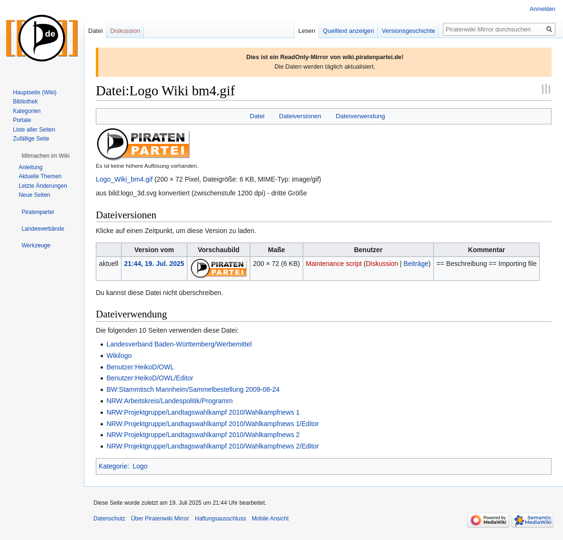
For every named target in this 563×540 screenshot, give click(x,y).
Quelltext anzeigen (348, 30)
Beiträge (416, 263)
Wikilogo (119, 355)
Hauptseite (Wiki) (34, 92)
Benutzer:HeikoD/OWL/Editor (149, 378)
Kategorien (27, 111)
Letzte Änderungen (43, 186)
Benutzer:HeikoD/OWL (140, 367)
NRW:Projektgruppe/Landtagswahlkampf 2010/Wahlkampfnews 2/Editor (212, 446)
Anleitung (30, 167)
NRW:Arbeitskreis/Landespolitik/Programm (169, 401)
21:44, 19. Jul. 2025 (154, 263)
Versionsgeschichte (408, 30)
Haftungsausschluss (220, 518)
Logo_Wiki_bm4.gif (124, 179)
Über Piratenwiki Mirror (160, 518)
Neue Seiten (34, 195)
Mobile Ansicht (270, 518)
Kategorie (113, 466)
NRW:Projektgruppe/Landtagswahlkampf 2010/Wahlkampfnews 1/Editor (212, 424)
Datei (257, 116)
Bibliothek (25, 101)
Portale (22, 120)
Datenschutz (109, 518)
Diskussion (382, 263)
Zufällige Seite (31, 138)
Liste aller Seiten (34, 129)
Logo (140, 466)
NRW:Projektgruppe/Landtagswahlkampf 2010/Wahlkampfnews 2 (202, 434)
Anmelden (542, 9)
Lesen (306, 30)
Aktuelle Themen (40, 176)
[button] (45, 156)
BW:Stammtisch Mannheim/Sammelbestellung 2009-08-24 (192, 389)
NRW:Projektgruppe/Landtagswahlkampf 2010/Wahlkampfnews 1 (202, 412)
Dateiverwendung (360, 116)
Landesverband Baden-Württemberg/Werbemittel (179, 344)
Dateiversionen (300, 116)
